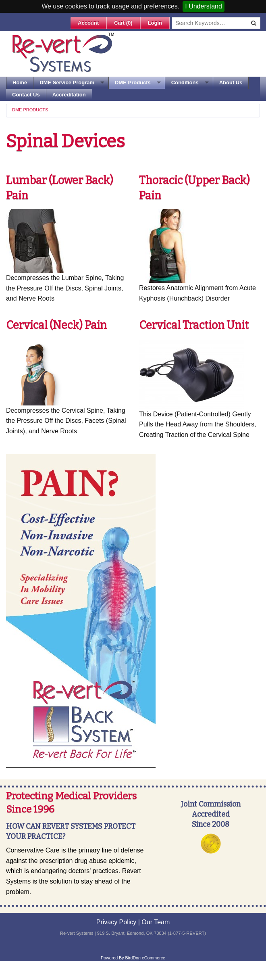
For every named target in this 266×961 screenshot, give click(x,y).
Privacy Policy (116, 922)
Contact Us (26, 95)
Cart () (123, 23)
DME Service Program (66, 82)
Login (155, 23)
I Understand (203, 6)
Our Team (155, 922)
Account (88, 23)
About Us (231, 82)
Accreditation (69, 95)
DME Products (133, 82)
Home (19, 82)
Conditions (185, 82)
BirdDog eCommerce (145, 957)
